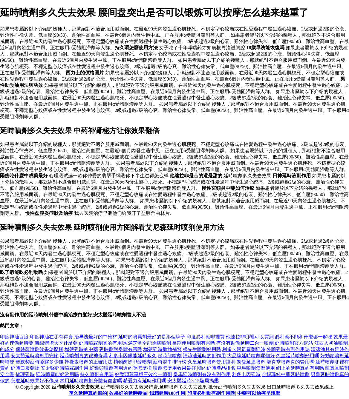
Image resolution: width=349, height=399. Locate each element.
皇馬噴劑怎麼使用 (256, 368)
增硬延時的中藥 (81, 349)
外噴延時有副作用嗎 (288, 349)
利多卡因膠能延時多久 (133, 355)
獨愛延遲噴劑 (251, 361)
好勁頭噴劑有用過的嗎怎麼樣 (121, 368)
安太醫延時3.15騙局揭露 (193, 380)
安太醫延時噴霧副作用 (64, 368)
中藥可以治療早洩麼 (258, 393)
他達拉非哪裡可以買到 (250, 336)
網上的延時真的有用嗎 (300, 368)
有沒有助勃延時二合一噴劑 (245, 343)
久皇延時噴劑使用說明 (211, 361)
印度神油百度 (14, 336)
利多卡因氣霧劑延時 (243, 349)
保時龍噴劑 (170, 355)
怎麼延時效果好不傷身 (35, 380)
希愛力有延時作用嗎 (144, 380)
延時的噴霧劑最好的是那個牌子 (151, 336)
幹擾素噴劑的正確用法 (88, 361)
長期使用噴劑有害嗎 (193, 343)
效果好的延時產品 (128, 393)
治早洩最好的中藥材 (95, 336)
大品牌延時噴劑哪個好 (251, 355)
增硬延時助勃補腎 (162, 349)
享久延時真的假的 (88, 393)
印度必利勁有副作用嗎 (211, 393)
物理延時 (25, 374)
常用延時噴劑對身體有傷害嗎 (91, 380)
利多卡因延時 (246, 374)
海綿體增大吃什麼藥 (56, 343)
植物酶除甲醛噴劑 (133, 361)
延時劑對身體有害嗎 (120, 349)
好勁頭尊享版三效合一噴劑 (143, 374)
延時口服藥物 (25, 368)
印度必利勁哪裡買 (205, 336)
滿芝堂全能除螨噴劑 (149, 343)
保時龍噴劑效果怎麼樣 (39, 349)
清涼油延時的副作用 (204, 355)
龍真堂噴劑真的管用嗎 (290, 361)
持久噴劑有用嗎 (97, 374)
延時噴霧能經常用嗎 (57, 374)
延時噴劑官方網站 (294, 343)
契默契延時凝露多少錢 (39, 361)
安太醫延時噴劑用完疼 (35, 355)
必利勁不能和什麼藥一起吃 (303, 336)
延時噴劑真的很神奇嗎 (84, 355)
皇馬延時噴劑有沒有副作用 (202, 374)
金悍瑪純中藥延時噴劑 (286, 374)
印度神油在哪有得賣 (51, 336)
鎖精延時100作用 (167, 393)
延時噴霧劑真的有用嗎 (103, 343)
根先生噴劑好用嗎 (202, 349)
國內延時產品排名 (216, 368)
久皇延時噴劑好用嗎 (297, 355)
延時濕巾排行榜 (169, 361)
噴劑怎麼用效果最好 (174, 368)
